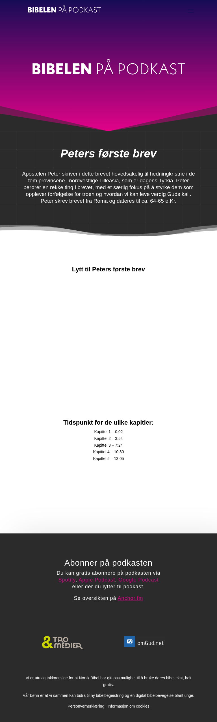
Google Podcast (138, 580)
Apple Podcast (97, 580)
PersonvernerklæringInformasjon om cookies (108, 706)
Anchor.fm (130, 598)
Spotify (67, 580)
